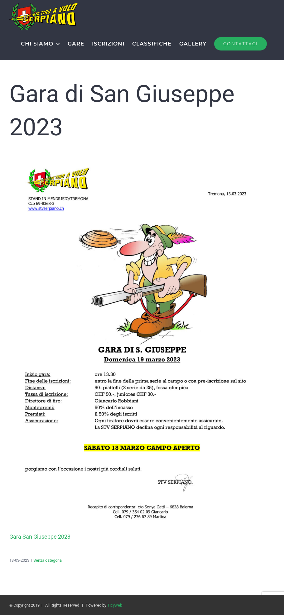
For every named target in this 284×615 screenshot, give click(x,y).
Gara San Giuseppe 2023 (39, 536)
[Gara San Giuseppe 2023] (142, 159)
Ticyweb (114, 605)
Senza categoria (47, 560)
